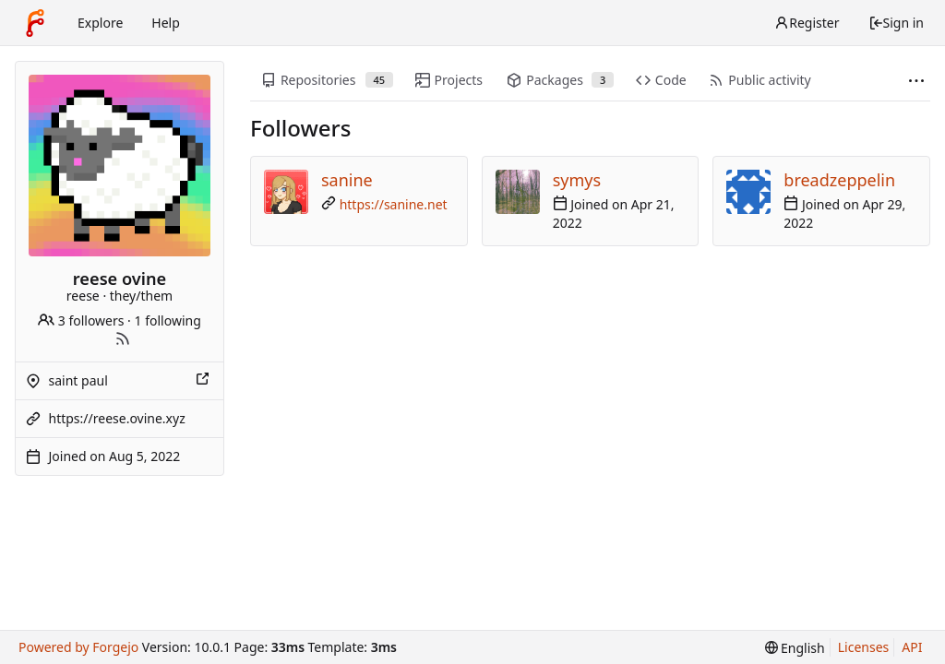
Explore (100, 22)
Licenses (864, 647)
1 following (168, 320)
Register (806, 22)
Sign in (896, 22)
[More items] (916, 81)
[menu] (795, 648)
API (912, 647)
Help (165, 22)
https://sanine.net (394, 204)
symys (577, 180)
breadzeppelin (839, 180)
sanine (347, 180)
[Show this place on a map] (204, 381)
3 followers (81, 320)
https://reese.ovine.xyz (117, 418)
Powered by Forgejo (78, 647)
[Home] (35, 23)
